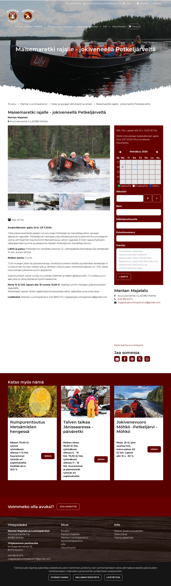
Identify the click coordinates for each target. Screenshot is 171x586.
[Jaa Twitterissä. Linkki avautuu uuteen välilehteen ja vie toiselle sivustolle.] (140, 359)
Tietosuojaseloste (124, 537)
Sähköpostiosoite (126, 219)
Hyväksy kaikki (59, 577)
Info (105, 26)
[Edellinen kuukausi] (120, 152)
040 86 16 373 (15, 555)
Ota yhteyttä (119, 26)
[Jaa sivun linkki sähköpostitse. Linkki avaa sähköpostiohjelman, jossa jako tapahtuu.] (118, 359)
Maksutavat (120, 534)
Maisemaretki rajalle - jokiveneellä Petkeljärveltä (123, 104)
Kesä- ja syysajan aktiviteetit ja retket (72, 104)
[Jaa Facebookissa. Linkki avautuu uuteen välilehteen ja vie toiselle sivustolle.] (125, 359)
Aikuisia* (121, 191)
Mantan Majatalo (34, 26)
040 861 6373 (75, 3)
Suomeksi (155, 3)
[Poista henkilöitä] (156, 198)
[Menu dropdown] (44, 26)
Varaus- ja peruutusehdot (128, 531)
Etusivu (19, 26)
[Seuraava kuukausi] (157, 152)
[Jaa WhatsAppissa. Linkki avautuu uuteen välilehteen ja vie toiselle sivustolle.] (147, 359)
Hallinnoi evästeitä (87, 577)
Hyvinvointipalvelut (88, 26)
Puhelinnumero (125, 232)
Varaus (135, 26)
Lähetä (123, 277)
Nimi (119, 206)
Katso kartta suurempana (128, 345)
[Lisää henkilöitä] (148, 198)
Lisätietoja (113, 577)
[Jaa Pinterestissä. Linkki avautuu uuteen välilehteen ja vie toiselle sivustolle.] (133, 359)
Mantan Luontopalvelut (60, 26)
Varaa (47, 456)
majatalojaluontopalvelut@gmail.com (104, 3)
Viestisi (120, 245)
